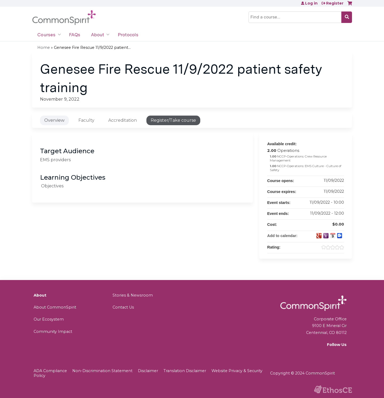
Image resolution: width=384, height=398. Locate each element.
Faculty (86, 120)
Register (334, 3)
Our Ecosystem (49, 319)
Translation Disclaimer (184, 370)
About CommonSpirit (55, 307)
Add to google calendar (319, 235)
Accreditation (122, 120)
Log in (311, 3)
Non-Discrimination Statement (102, 370)
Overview (54, 120)
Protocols (128, 34)
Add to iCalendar (332, 235)
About (97, 34)
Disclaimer (148, 370)
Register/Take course (173, 120)
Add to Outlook (339, 235)
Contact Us (123, 307)
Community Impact (53, 331)
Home (43, 47)
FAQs (74, 34)
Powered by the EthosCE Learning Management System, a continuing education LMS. (333, 389)
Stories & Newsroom (133, 295)
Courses (46, 34)
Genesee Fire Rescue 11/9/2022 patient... (92, 47)
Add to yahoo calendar (326, 235)
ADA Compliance (50, 370)
